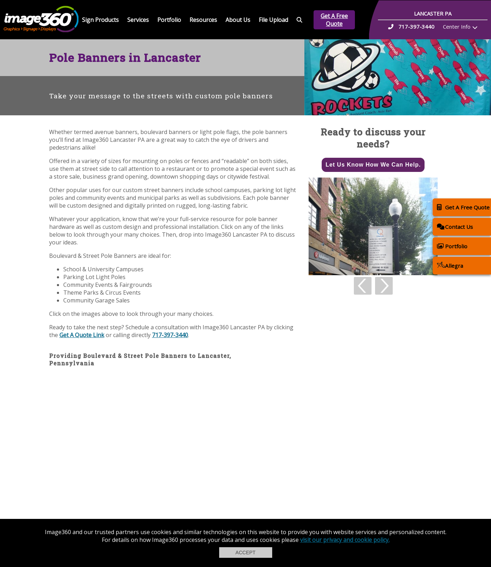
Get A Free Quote (334, 20)
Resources (203, 20)
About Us (238, 20)
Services (138, 20)
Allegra (450, 265)
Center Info (456, 26)
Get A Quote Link (81, 335)
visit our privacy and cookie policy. (345, 540)
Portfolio (169, 20)
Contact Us (455, 226)
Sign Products (100, 20)
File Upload (273, 20)
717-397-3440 (170, 335)
